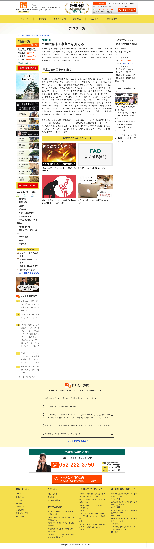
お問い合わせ (53, 495)
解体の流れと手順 (22, 514)
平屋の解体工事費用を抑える (40, 35)
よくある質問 (59, 19)
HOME (18, 35)
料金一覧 (25, 19)
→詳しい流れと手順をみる (28, 273)
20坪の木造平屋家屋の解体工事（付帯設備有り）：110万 (124, 506)
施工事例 (94, 19)
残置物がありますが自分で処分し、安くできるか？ (30, 370)
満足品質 (77, 19)
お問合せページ (128, 63)
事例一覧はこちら (127, 490)
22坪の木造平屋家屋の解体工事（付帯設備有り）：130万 (124, 515)
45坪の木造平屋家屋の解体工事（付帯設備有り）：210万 (124, 498)
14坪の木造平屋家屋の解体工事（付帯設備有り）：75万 (124, 524)
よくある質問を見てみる (78, 441)
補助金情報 (20, 517)
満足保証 (19, 504)
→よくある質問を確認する (28, 377)
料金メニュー (21, 498)
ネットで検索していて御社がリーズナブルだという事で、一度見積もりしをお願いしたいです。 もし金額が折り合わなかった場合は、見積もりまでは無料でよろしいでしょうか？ (30, 337)
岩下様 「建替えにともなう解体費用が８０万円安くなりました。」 (92, 530)
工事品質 (19, 501)
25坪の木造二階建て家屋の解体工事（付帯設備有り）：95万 (124, 532)
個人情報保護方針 (54, 501)
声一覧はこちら (96, 490)
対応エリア (20, 507)
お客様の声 (112, 19)
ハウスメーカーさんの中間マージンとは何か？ (30, 317)
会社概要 (42, 19)
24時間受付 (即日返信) (127, 10)
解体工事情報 (26, 35)
